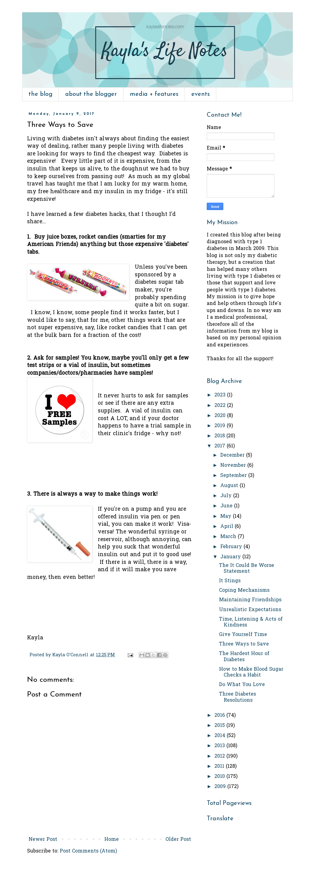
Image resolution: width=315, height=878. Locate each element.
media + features (154, 94)
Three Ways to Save (244, 644)
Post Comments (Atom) (88, 851)
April (227, 526)
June (227, 506)
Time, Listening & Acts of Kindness (251, 622)
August (230, 486)
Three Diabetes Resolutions (237, 697)
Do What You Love (242, 685)
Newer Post (43, 839)
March (229, 536)
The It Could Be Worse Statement (246, 568)
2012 (220, 756)
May (226, 516)
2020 (220, 415)
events (200, 94)
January (231, 557)
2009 (220, 786)
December (233, 455)
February (232, 547)
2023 (220, 395)
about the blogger (91, 94)
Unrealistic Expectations (250, 610)
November (233, 465)
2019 (220, 426)
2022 (220, 405)
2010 (220, 776)
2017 (220, 446)
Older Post (178, 839)
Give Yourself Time (243, 634)
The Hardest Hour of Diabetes (244, 656)
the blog (40, 94)
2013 (220, 746)
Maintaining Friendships (250, 600)
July (226, 496)
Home (111, 839)
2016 (220, 715)
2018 (220, 436)
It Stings (230, 581)
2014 (220, 735)
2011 (220, 766)
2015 (220, 725)
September (234, 475)
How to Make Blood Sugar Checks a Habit (251, 672)
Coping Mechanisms (244, 590)
